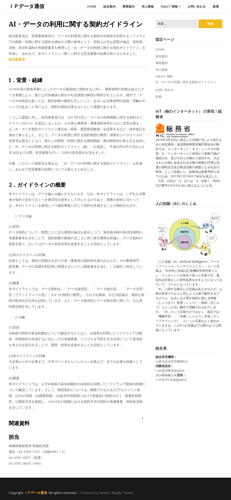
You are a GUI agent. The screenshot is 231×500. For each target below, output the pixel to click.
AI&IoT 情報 (169, 6)
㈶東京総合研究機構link (171, 361)
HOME (91, 6)
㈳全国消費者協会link (170, 370)
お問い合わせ (196, 6)
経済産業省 (17, 59)
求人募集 (148, 6)
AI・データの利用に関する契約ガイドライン (186, 82)
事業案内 (128, 6)
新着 (216, 6)
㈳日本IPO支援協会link (171, 380)
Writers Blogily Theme (116, 492)
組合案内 (109, 6)
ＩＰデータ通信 (26, 6)
